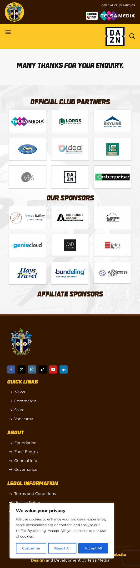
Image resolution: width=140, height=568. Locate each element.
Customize (31, 548)
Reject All (62, 548)
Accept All (93, 548)
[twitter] (22, 369)
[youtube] (53, 369)
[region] (62, 530)
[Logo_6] (70, 208)
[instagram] (32, 369)
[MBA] (70, 235)
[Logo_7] (112, 208)
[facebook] (11, 369)
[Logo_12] (112, 112)
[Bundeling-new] (70, 264)
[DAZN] (70, 167)
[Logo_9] (70, 139)
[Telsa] (27, 112)
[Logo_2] (70, 112)
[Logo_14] (27, 167)
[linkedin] (64, 369)
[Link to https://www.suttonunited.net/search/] (132, 36)
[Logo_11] (112, 139)
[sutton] (14, 4)
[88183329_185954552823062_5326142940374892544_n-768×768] (27, 264)
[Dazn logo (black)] (115, 36)
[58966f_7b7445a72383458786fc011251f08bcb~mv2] (112, 264)
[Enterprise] (112, 167)
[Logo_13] (112, 235)
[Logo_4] (27, 139)
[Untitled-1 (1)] (117, 12)
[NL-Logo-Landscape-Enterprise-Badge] (92, 13)
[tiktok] (43, 369)
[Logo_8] (27, 235)
